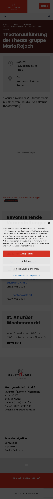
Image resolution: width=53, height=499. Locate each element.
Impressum (35, 275)
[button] (49, 223)
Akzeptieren (26, 253)
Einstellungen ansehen (26, 268)
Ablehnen (26, 261)
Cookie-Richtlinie (20, 275)
